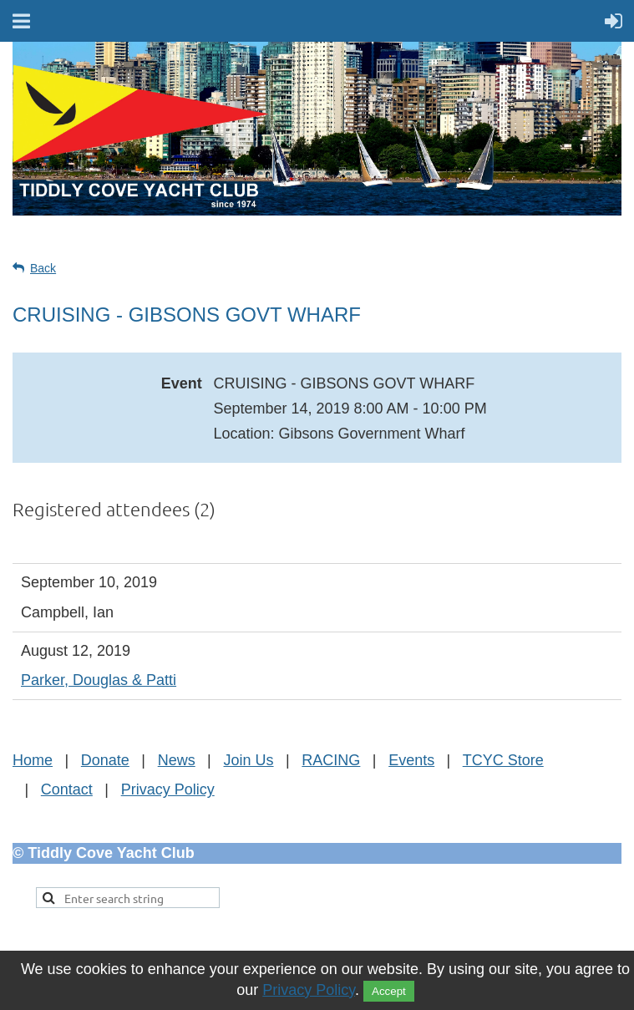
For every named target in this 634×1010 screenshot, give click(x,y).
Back (43, 268)
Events (411, 760)
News (176, 760)
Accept (389, 991)
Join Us (249, 760)
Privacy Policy (168, 789)
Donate (105, 760)
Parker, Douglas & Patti (98, 680)
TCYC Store (503, 760)
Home (33, 760)
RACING (331, 760)
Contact (67, 789)
